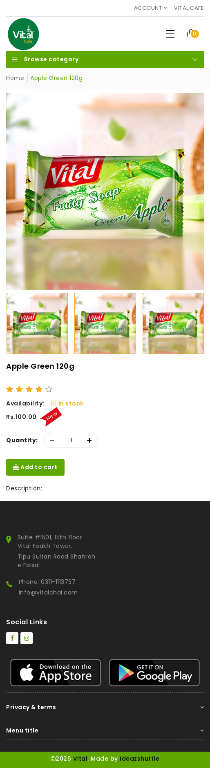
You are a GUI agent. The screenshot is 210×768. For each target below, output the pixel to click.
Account (148, 8)
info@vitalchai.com (48, 592)
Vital (80, 759)
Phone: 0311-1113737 (47, 582)
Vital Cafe (189, 8)
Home (15, 78)
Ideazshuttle (139, 759)
